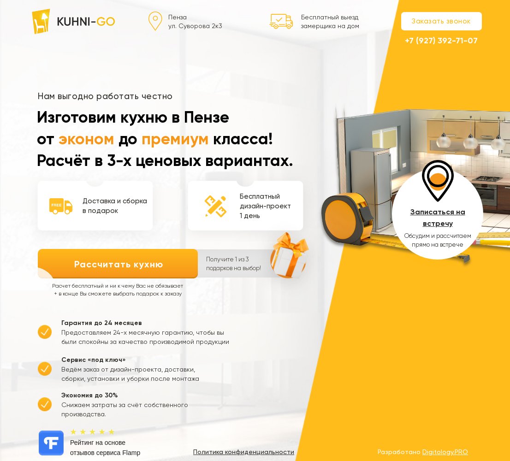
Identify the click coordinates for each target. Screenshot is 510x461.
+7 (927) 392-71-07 (441, 40)
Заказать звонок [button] (441, 21)
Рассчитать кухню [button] (118, 264)
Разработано (423, 451)
